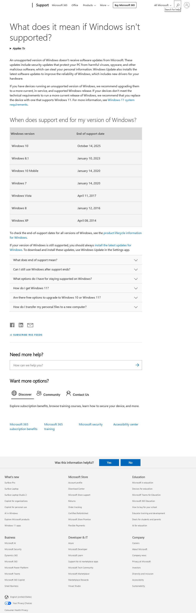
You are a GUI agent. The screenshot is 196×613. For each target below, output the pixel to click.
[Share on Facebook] (12, 324)
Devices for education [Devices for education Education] (142, 488)
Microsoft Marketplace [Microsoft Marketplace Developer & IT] (78, 573)
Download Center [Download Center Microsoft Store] (76, 488)
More (103, 5)
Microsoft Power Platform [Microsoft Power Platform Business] (16, 567)
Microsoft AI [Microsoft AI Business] (10, 543)
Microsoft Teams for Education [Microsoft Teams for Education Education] (146, 494)
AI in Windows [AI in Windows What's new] (11, 513)
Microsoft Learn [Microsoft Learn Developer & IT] (75, 555)
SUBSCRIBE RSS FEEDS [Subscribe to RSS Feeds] (27, 334)
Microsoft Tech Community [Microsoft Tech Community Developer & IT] (80, 567)
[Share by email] (28, 324)
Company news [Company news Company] (139, 555)
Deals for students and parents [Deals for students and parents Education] (146, 519)
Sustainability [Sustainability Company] (138, 585)
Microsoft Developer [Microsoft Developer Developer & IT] (77, 549)
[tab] (22, 394)
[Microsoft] (18, 5)
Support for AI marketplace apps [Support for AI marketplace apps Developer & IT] (83, 561)
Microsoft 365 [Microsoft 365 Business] (11, 561)
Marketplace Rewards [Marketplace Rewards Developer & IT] (78, 579)
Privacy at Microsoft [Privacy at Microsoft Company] (141, 561)
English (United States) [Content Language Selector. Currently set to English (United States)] (21, 596)
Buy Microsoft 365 (125, 5)
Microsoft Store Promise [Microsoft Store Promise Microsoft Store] (79, 519)
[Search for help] (177, 5)
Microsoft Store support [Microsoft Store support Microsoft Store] (79, 494)
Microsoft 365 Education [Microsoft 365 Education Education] (143, 501)
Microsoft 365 (59, 5)
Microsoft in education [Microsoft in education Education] (142, 482)
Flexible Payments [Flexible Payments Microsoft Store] (76, 525)
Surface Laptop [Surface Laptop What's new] (11, 488)
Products (88, 5)
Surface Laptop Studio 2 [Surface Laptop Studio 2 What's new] (16, 494)
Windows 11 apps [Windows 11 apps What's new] (13, 525)
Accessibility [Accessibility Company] (138, 579)
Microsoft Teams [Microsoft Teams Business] (12, 573)
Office (75, 5)
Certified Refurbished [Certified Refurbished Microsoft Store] (78, 513)
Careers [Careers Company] (136, 543)
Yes (109, 462)
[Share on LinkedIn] (19, 324)
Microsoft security (91, 424)
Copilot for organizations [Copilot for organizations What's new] (16, 501)
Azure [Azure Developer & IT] (71, 543)
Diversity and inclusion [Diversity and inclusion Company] (142, 573)
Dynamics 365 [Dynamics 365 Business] (11, 555)
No (130, 462)
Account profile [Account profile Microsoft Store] (75, 482)
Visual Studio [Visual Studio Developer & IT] (74, 585)
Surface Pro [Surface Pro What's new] (10, 482)
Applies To (19, 48)
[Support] (42, 5)
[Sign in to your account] (186, 5)
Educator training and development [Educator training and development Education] (148, 513)
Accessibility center (125, 424)
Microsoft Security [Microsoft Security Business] (13, 549)
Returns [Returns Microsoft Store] (72, 501)
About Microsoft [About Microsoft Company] (139, 549)
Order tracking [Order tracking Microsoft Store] (75, 507)
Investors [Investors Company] (136, 567)
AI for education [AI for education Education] (139, 525)
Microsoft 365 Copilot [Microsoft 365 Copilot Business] (15, 579)
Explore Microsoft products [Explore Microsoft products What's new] (17, 519)
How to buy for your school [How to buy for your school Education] (144, 507)
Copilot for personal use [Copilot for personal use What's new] (16, 507)
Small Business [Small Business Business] (11, 585)
